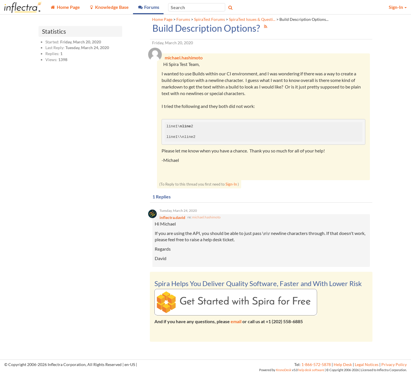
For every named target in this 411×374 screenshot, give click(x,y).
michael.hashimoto (206, 217)
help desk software (311, 370)
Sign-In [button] (398, 7)
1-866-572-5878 (316, 364)
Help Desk (343, 364)
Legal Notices (366, 364)
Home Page (162, 19)
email (236, 321)
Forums (183, 19)
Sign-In (231, 184)
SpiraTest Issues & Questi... (252, 19)
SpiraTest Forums (209, 19)
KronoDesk (283, 370)
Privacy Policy (394, 364)
